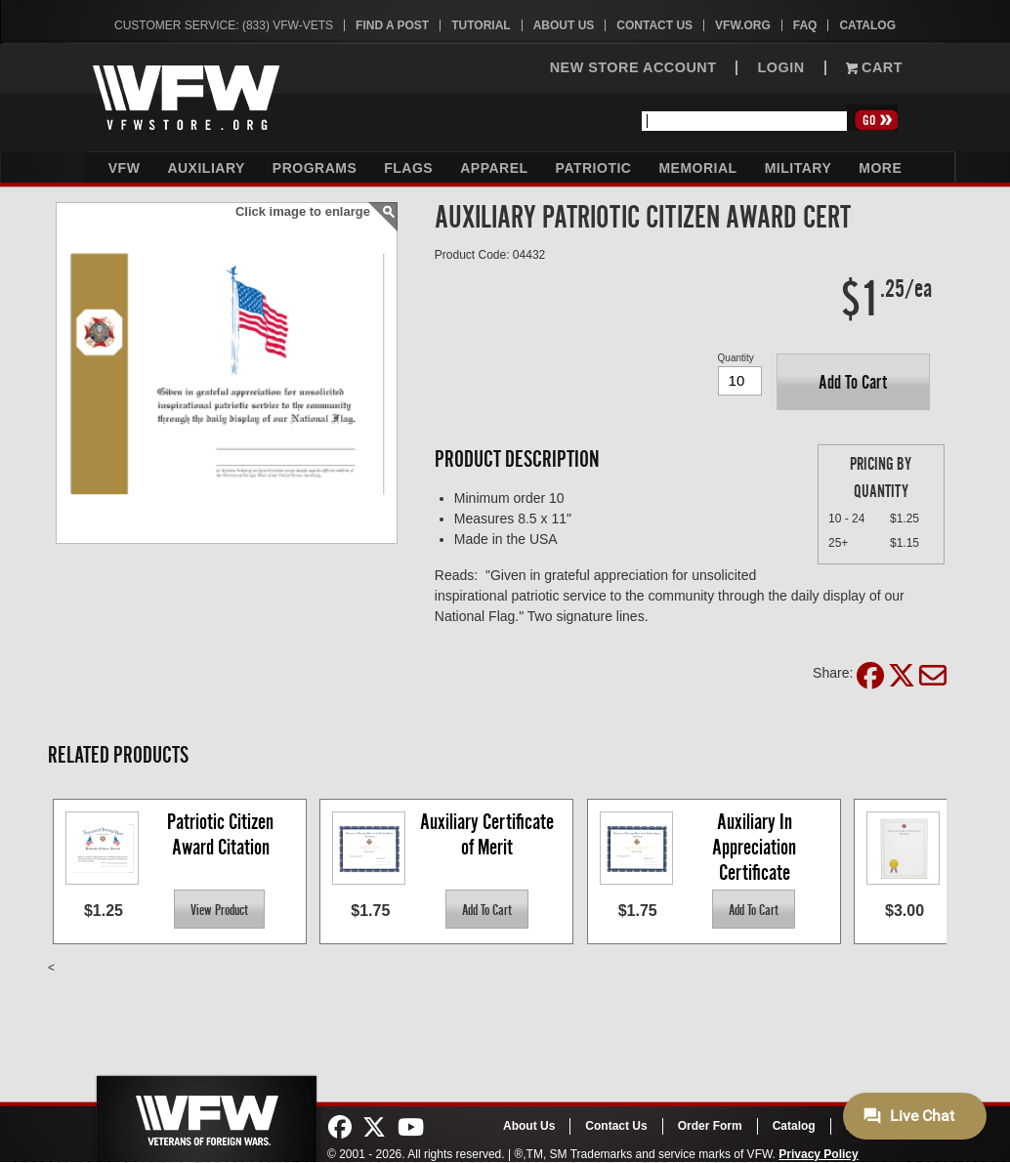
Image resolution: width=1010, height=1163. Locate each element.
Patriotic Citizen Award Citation (222, 834)
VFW (124, 168)
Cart (874, 68)
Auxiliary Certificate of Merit (489, 834)
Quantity (736, 358)
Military (798, 168)
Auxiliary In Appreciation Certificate (756, 846)
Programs (315, 168)
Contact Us (654, 25)
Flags (408, 168)
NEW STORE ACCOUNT (633, 68)
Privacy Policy (818, 1154)
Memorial (697, 168)
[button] (853, 381)
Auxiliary (205, 168)
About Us (564, 25)
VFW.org (743, 25)
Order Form (710, 1126)
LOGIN (780, 68)
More (880, 168)
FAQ (805, 25)
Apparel (493, 168)
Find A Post (392, 25)
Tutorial (480, 25)
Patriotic (594, 168)
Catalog (867, 25)
